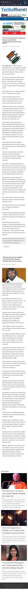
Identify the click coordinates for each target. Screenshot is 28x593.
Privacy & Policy (19, 587)
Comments (6, 246)
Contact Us (13, 587)
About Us (3, 4)
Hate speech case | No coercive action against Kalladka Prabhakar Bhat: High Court (14, 493)
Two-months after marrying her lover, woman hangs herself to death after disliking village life (13, 565)
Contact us (8, 4)
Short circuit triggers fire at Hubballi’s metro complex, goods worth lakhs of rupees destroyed (13, 530)
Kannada (14, 4)
